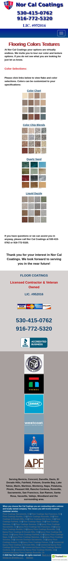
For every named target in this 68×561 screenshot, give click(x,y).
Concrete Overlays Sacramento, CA (30, 540)
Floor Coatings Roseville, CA (40, 517)
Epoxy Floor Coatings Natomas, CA (27, 537)
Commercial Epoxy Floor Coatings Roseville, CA (23, 553)
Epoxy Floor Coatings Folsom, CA (37, 542)
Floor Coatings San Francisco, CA (46, 514)
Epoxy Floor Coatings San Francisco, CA (35, 527)
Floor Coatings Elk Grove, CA (41, 519)
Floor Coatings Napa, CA (33, 522)
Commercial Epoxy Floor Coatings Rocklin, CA (35, 550)
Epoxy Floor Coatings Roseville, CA (43, 529)
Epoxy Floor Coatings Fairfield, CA (28, 535)
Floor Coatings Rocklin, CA (14, 517)
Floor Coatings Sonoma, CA (27, 524)
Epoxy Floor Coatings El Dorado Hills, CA (20, 532)
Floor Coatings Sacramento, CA (16, 514)
